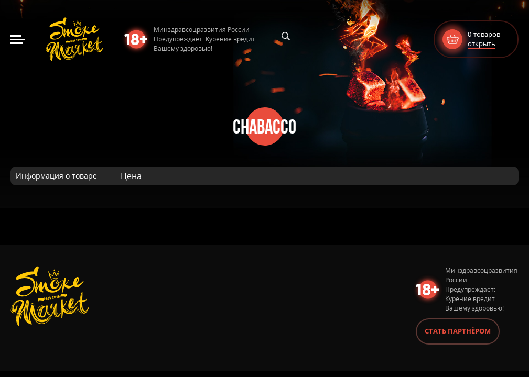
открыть (481, 43)
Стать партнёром (458, 331)
